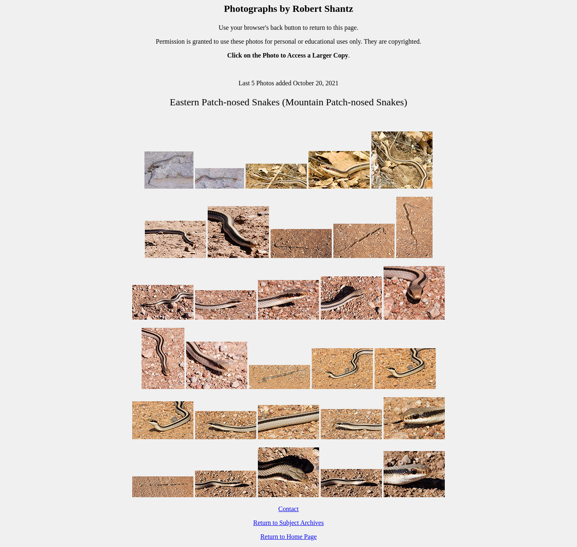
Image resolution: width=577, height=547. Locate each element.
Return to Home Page (288, 536)
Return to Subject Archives (288, 522)
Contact (288, 508)
